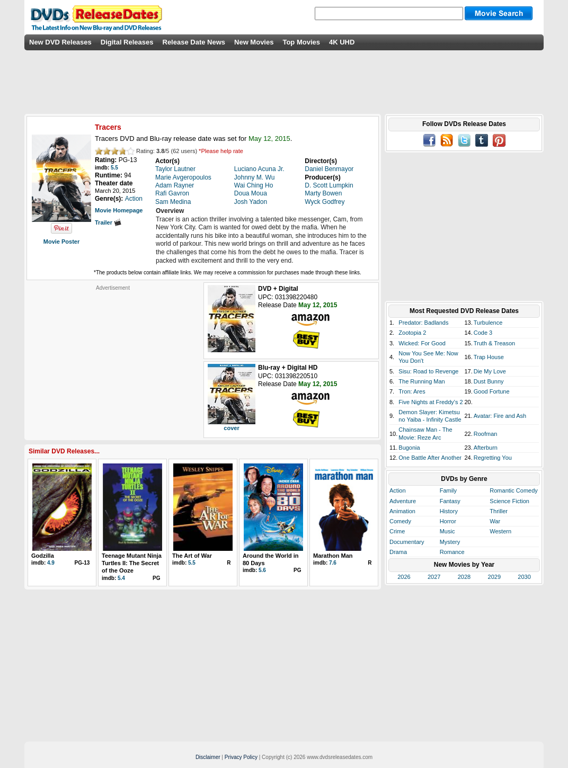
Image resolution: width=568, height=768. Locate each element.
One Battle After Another (430, 457)
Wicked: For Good (422, 343)
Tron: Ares (411, 391)
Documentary (406, 542)
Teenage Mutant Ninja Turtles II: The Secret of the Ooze (132, 563)
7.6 (332, 563)
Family (448, 490)
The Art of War (192, 555)
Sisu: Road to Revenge (428, 371)
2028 (464, 577)
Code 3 (483, 332)
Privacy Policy (241, 757)
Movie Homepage (119, 210)
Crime (397, 531)
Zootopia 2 (412, 332)
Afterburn (486, 447)
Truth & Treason (494, 343)
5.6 (262, 570)
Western (500, 531)
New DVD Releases (60, 42)
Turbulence (488, 322)
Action (397, 490)
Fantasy (450, 501)
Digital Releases (127, 42)
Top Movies (301, 42)
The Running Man (421, 381)
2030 (524, 577)
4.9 (51, 563)
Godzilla (42, 555)
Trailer (108, 222)
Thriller (499, 511)
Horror (448, 521)
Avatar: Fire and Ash (500, 416)
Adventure (402, 501)
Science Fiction (509, 501)
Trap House (489, 357)
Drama (398, 552)
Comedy (400, 521)
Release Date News (194, 42)
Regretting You (493, 457)
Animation (402, 511)
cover (231, 428)
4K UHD (341, 42)
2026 (403, 577)
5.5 (114, 168)
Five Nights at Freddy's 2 (430, 402)
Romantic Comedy (513, 490)
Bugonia (409, 447)
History (449, 511)
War (495, 521)
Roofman (486, 434)
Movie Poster (61, 241)
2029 (494, 577)
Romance (452, 552)
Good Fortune (492, 391)
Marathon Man (333, 555)
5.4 (121, 578)
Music (447, 531)
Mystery (450, 542)
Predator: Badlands (423, 322)
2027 (434, 577)
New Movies (253, 42)
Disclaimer (208, 757)
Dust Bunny (489, 381)
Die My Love (490, 371)
